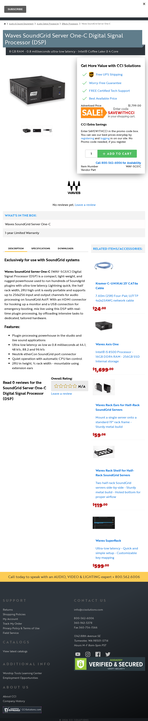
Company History (14, 700)
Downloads (65, 247)
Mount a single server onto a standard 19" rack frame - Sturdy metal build (116, 421)
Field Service (11, 632)
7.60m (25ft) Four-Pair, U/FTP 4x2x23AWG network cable (117, 297)
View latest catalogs (15, 650)
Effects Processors (70, 23)
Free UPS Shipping (106, 74)
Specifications (40, 247)
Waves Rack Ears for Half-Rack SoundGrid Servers (118, 406)
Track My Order (12, 622)
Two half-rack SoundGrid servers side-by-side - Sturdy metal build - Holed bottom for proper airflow (118, 489)
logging (104, 138)
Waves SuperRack (108, 539)
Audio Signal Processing (47, 23)
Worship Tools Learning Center (22, 672)
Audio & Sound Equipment (21, 23)
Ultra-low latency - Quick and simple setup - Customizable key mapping (117, 552)
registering (87, 138)
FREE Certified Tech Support (109, 90)
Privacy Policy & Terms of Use (21, 627)
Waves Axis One (107, 343)
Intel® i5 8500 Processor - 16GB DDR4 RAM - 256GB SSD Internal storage (118, 356)
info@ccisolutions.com (88, 609)
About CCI (9, 695)
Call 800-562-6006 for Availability (118, 162)
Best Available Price (103, 98)
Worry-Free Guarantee (105, 83)
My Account (10, 618)
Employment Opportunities (20, 677)
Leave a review (85, 203)
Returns (8, 609)
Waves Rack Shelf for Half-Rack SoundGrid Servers (115, 471)
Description (16, 247)
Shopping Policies (14, 613)
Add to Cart (117, 153)
